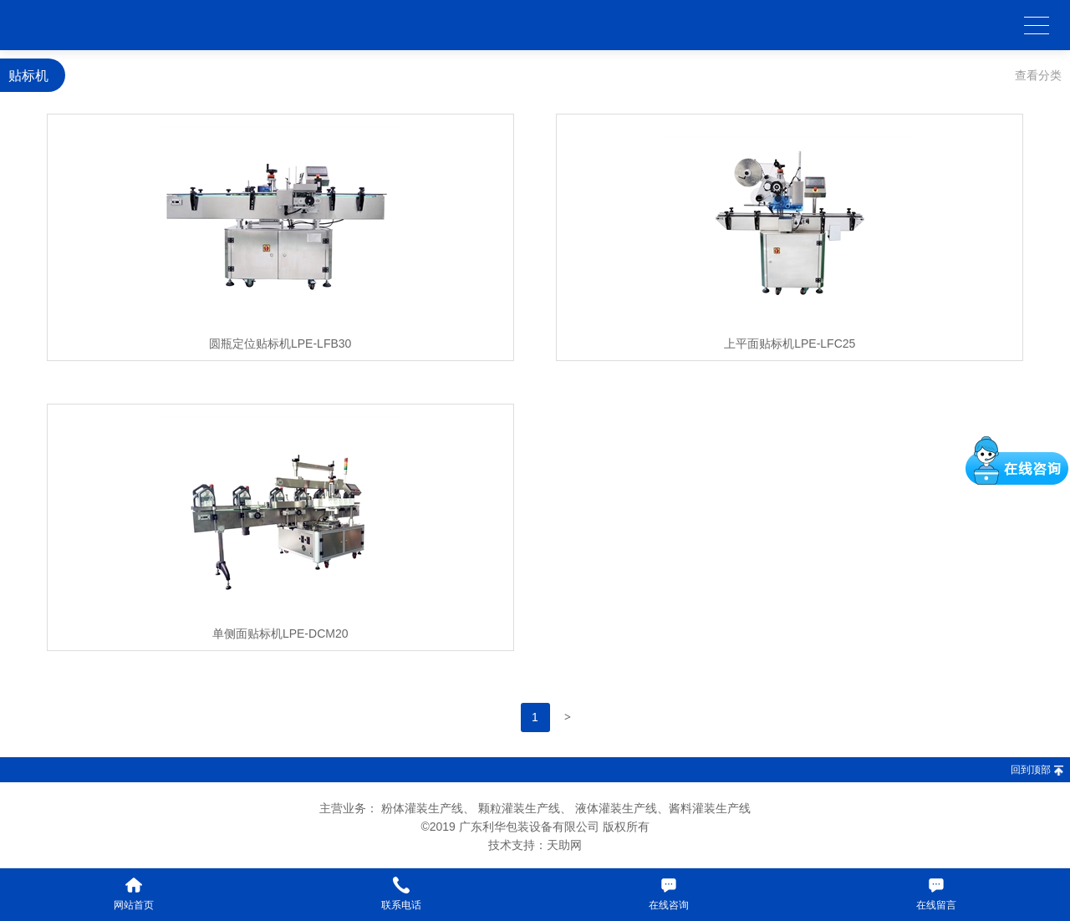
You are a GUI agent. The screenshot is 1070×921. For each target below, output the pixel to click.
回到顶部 (1031, 770)
